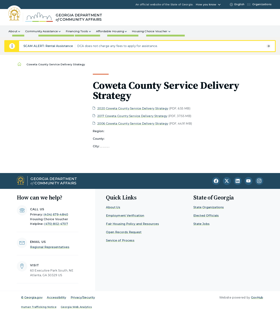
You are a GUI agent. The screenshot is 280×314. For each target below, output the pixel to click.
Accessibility (56, 297)
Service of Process (120, 240)
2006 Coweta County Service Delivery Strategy (132, 123)
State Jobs (201, 224)
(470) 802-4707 (56, 224)
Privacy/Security (83, 297)
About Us (113, 207)
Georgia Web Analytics (76, 307)
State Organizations (208, 207)
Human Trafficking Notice (38, 307)
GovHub (257, 297)
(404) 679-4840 (56, 214)
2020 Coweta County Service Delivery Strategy (132, 108)
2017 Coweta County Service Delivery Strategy (132, 116)
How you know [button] (206, 4)
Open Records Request (123, 232)
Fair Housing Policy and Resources (132, 224)
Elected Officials (206, 215)
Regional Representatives (49, 247)
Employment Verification (125, 215)
